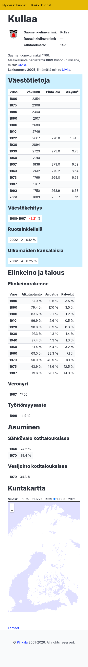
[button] (83, 5)
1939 (47, 499)
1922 (35, 499)
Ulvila (22, 65)
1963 (58, 499)
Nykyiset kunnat (14, 5)
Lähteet (13, 628)
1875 (24, 499)
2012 (69, 499)
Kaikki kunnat (41, 5)
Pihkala (22, 642)
